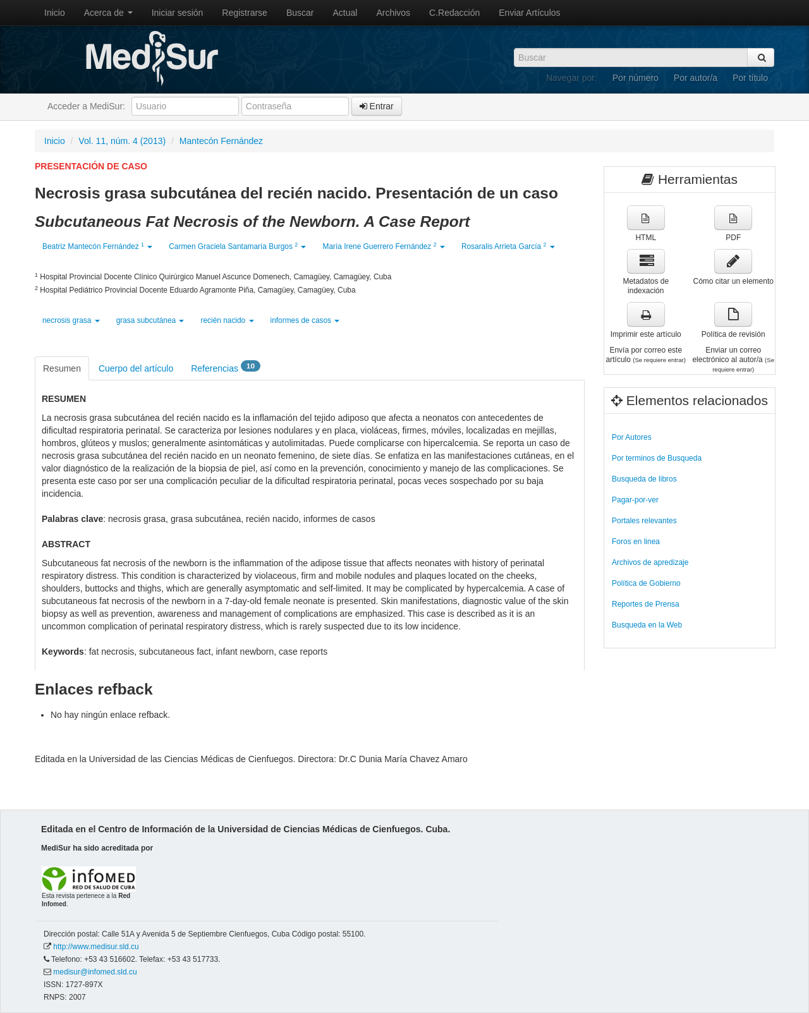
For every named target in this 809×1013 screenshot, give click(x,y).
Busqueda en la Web (647, 625)
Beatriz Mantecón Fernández (97, 246)
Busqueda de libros (644, 479)
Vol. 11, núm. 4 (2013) (122, 141)
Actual (345, 13)
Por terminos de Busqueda (657, 458)
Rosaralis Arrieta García (508, 246)
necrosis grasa (71, 320)
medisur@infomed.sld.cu (95, 972)
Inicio (54, 13)
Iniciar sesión (178, 13)
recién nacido (226, 320)
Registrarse (244, 13)
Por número (635, 78)
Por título (750, 78)
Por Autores (632, 437)
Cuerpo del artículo (136, 368)
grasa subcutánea (150, 320)
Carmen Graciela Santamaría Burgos (237, 246)
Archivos (393, 13)
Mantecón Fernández (221, 141)
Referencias (225, 367)
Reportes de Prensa (645, 604)
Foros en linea (636, 541)
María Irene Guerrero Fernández (383, 246)
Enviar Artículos (529, 13)
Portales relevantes (644, 520)
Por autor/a (695, 78)
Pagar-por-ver (635, 499)
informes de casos (305, 320)
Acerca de (108, 13)
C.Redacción (454, 13)
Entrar (377, 106)
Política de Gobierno (646, 583)
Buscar (300, 13)
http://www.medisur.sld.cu (95, 946)
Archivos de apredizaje (650, 562)
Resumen (62, 368)
